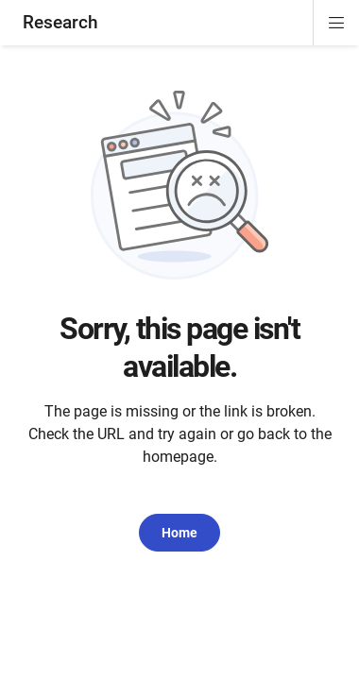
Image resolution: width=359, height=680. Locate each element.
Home (179, 532)
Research (60, 22)
